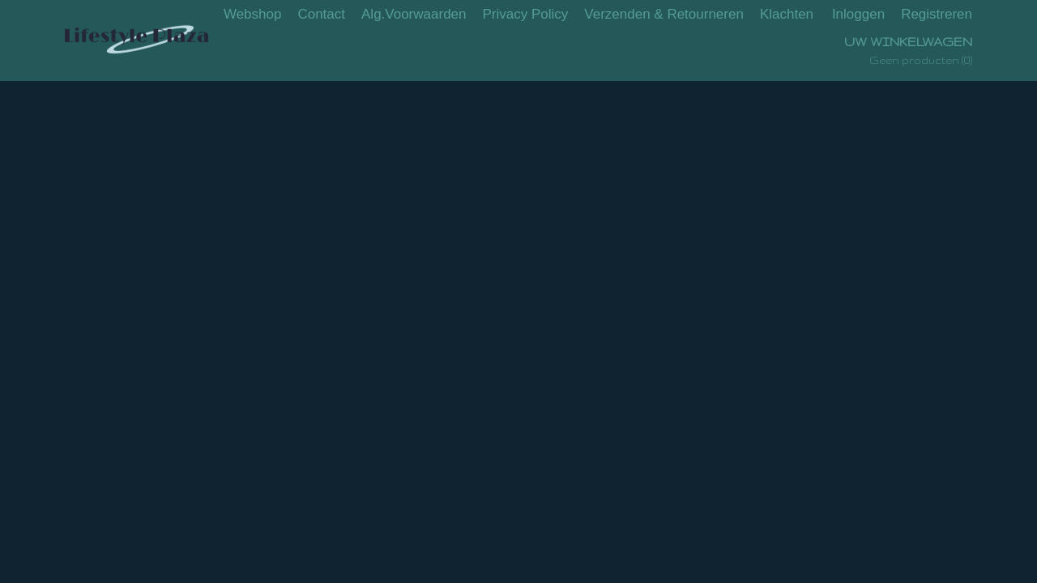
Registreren (936, 14)
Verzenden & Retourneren (664, 14)
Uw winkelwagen (908, 42)
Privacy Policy (526, 14)
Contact (321, 14)
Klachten (786, 14)
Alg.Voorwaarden (413, 14)
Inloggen (858, 14)
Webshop (253, 14)
